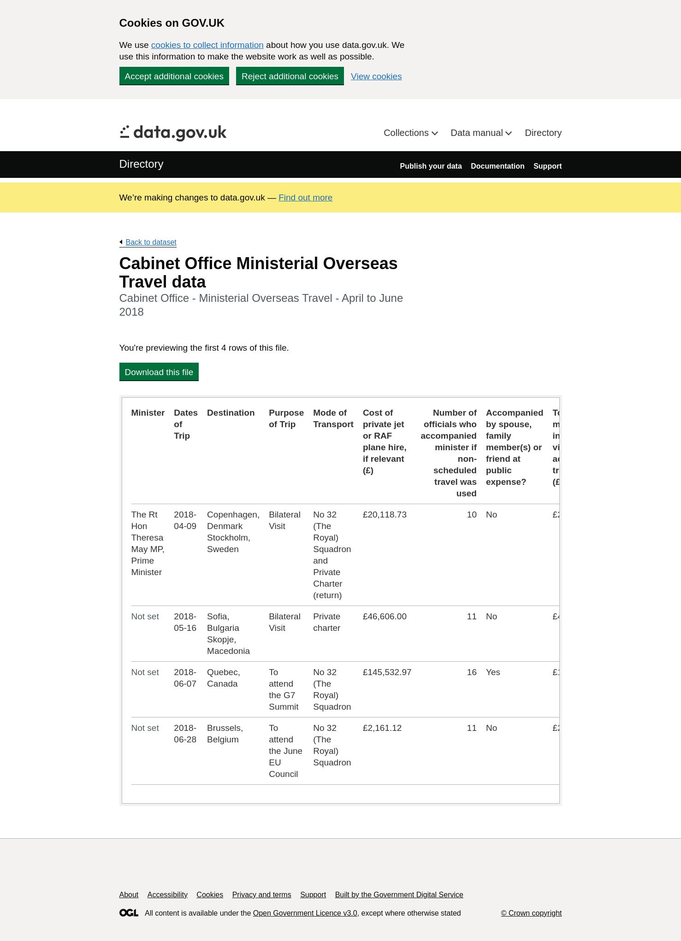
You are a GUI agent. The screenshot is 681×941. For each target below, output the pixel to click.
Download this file (159, 372)
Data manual (478, 133)
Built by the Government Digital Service (399, 895)
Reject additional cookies (290, 76)
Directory (543, 133)
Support (547, 166)
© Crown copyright (531, 913)
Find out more (305, 197)
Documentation (497, 166)
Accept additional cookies (174, 76)
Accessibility (168, 895)
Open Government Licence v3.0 (305, 913)
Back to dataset (151, 242)
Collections (407, 133)
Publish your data (431, 166)
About (129, 895)
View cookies (376, 76)
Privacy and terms (261, 895)
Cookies (209, 895)
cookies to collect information (207, 45)
